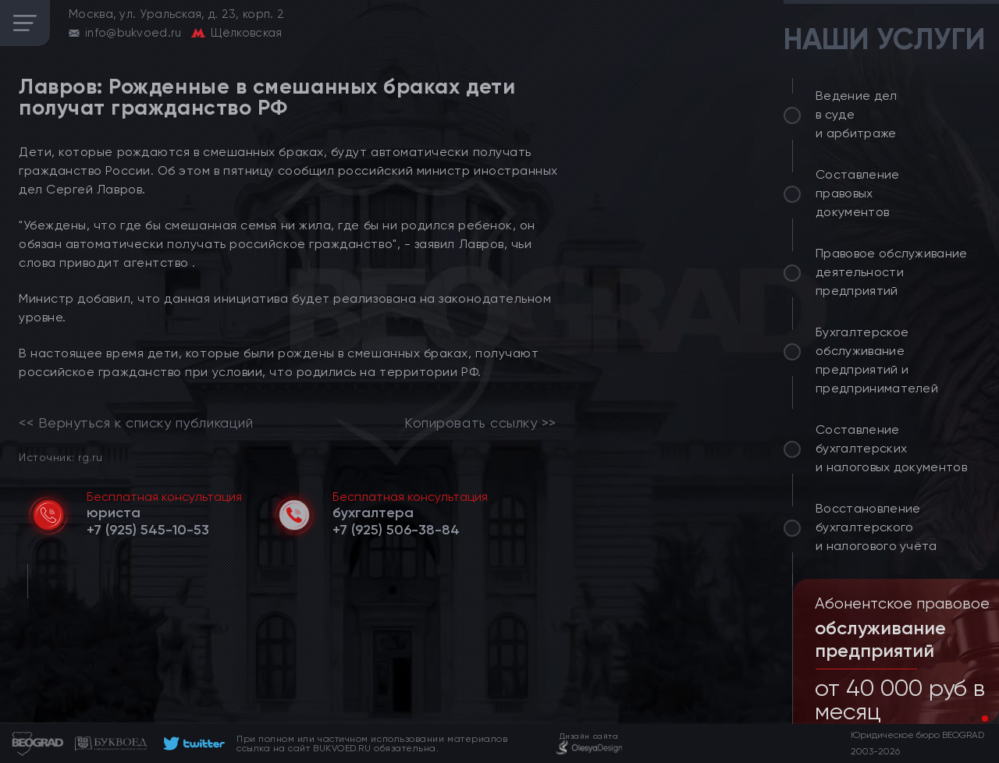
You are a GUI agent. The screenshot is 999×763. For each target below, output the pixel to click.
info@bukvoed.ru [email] (133, 32)
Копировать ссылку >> (480, 423)
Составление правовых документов (858, 193)
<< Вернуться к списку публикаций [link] (136, 423)
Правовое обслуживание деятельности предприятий (892, 272)
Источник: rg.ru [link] (60, 457)
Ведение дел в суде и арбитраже (857, 114)
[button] (972, 718)
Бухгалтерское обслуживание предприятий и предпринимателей (877, 360)
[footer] (191, 743)
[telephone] (148, 529)
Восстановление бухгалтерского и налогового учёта (876, 527)
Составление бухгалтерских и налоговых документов (891, 448)
